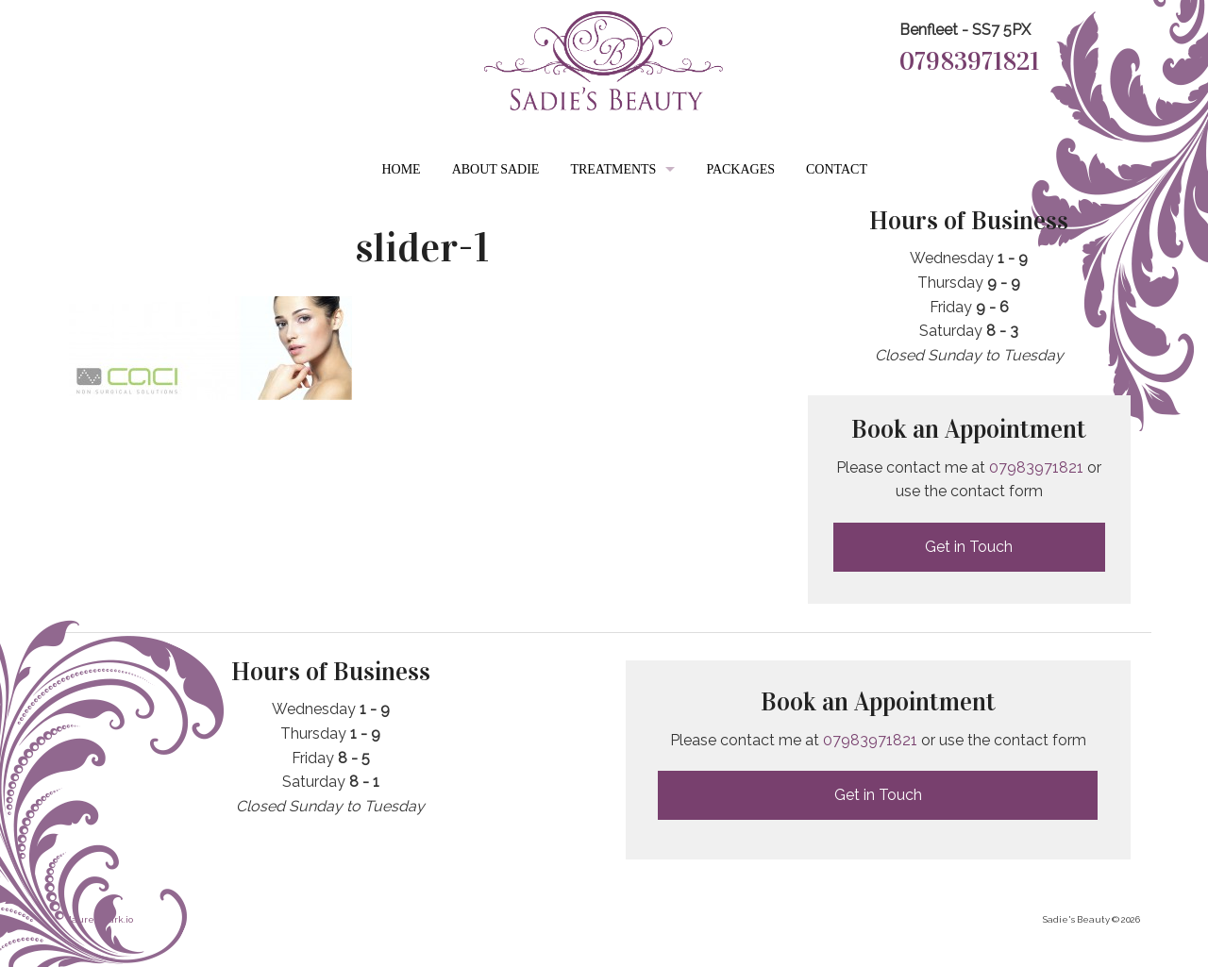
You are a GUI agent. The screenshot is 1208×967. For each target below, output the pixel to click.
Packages (740, 169)
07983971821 (969, 61)
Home (400, 169)
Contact (836, 169)
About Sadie (496, 169)
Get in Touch (969, 547)
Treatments (613, 169)
